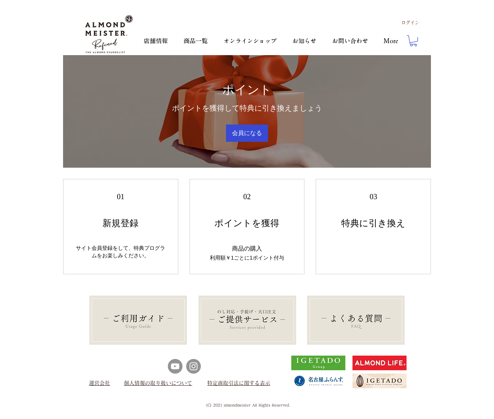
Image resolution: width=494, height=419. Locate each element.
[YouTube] (175, 366)
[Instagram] (193, 366)
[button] (413, 40)
